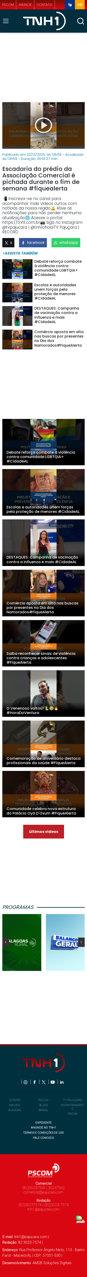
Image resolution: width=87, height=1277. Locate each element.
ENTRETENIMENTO (72, 1106)
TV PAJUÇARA (72, 1100)
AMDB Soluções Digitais (51, 1263)
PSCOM (72, 1113)
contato (44, 5)
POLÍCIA (43, 1100)
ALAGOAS (14, 1110)
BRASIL (43, 1110)
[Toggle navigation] (7, 21)
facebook (33, 242)
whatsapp (66, 242)
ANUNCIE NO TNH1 (43, 1127)
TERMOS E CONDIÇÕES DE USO (43, 1132)
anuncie (25, 5)
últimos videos (43, 831)
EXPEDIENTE (43, 1122)
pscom (8, 5)
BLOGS (43, 1105)
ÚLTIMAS (14, 1100)
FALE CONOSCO (43, 1137)
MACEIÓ (14, 1105)
